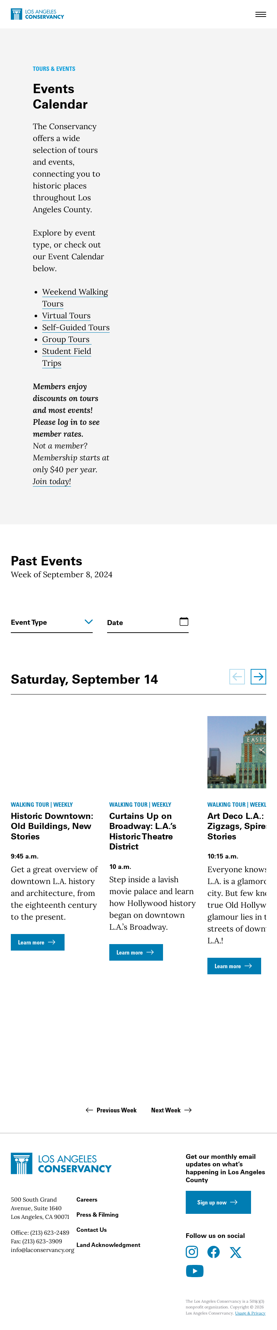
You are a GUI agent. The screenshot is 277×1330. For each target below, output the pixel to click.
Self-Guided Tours (76, 327)
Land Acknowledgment (108, 1244)
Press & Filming (97, 1214)
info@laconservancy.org (42, 1249)
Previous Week (110, 1110)
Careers (86, 1199)
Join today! (52, 481)
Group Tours (67, 339)
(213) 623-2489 (49, 1232)
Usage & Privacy (250, 1313)
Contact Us (91, 1229)
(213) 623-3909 (42, 1241)
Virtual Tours (66, 315)
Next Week (172, 1110)
